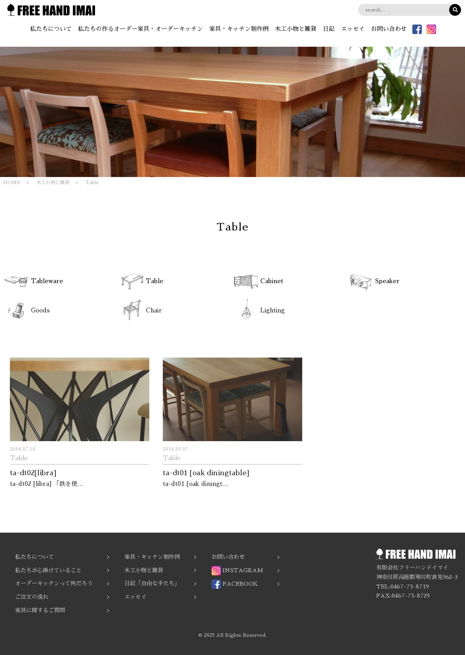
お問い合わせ (389, 29)
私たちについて (51, 29)
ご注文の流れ (31, 597)
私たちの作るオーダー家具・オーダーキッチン (140, 29)
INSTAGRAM (237, 570)
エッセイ (353, 29)
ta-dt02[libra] (33, 472)
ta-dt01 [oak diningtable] (206, 472)
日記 (329, 29)
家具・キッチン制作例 (239, 29)
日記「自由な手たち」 (152, 583)
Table (19, 458)
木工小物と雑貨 (295, 29)
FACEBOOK (235, 584)
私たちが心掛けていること (48, 570)
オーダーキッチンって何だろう (54, 583)
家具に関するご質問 (40, 610)
